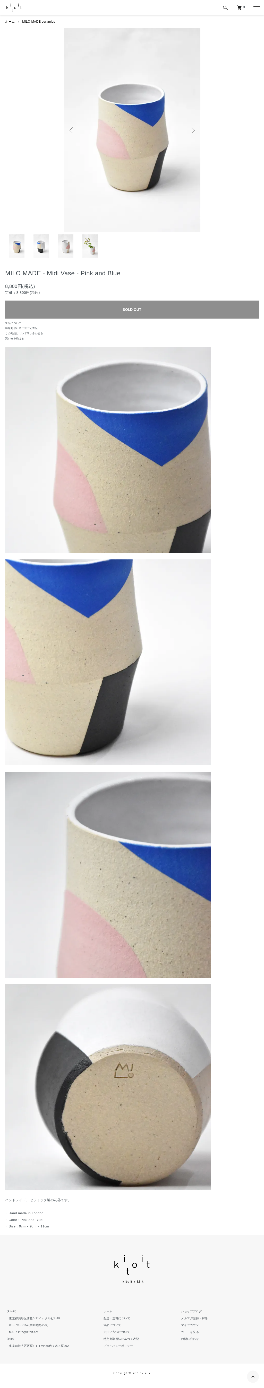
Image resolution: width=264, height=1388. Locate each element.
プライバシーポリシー (118, 1345)
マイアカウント (191, 1324)
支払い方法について (117, 1331)
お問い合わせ (190, 1338)
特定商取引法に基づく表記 (21, 328)
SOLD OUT (132, 310)
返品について (13, 323)
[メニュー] (256, 7)
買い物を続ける (14, 338)
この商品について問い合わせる (24, 333)
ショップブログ (191, 1311)
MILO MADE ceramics (38, 21)
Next (193, 130)
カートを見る (190, 1331)
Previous (71, 130)
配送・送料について (117, 1318)
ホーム (10, 21)
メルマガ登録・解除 (194, 1318)
